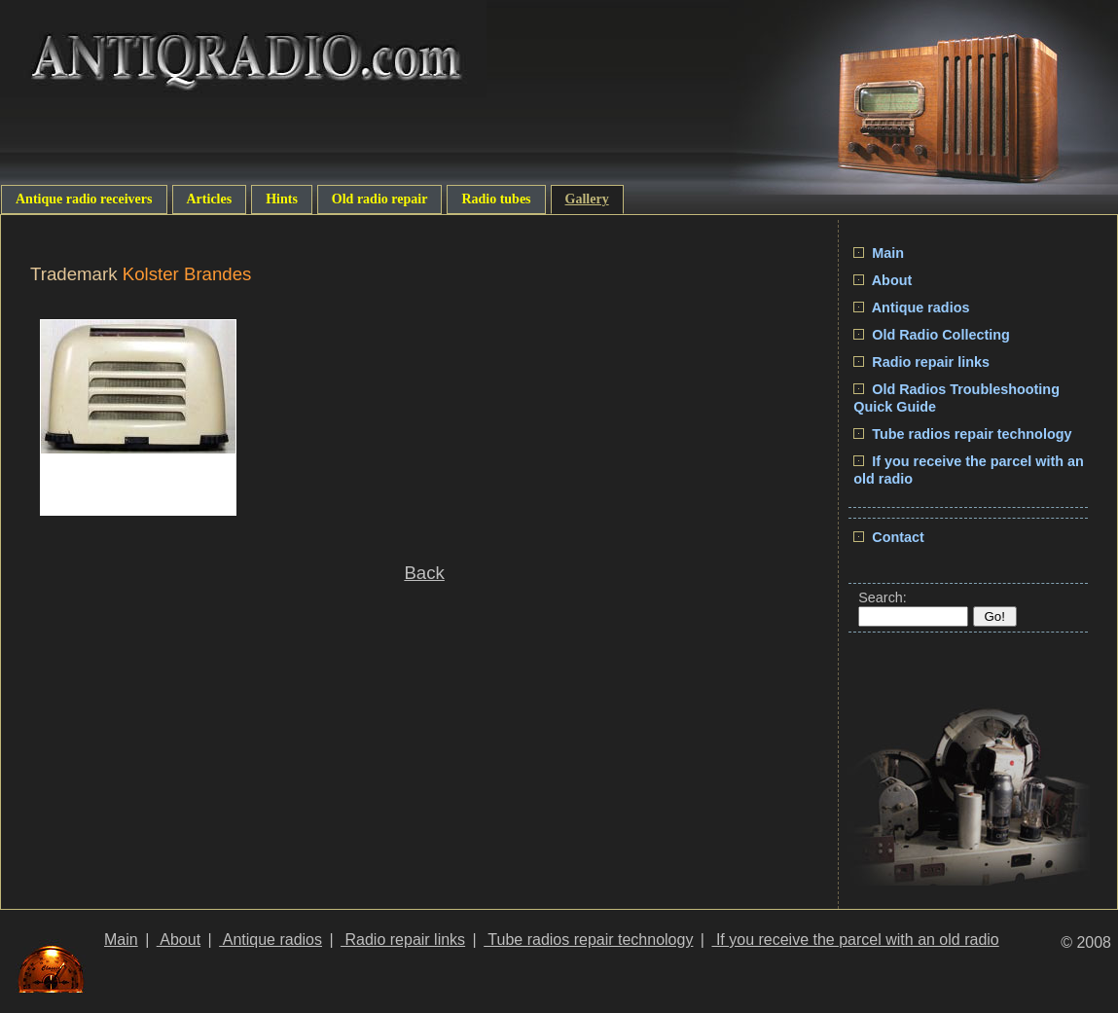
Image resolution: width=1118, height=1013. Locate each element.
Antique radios (911, 307)
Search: (882, 597)
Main (878, 253)
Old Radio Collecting (931, 335)
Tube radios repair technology (962, 434)
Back (424, 572)
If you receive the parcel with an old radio (854, 939)
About (882, 280)
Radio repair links (921, 362)
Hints (282, 199)
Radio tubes (495, 199)
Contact (888, 537)
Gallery (587, 199)
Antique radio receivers (84, 199)
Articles (210, 199)
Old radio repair (380, 199)
